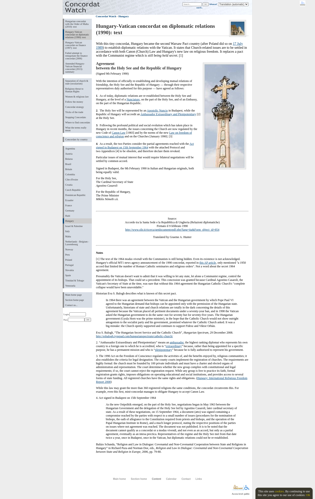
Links (199, 479)
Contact (185, 479)
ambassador (177, 342)
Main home (119, 479)
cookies (279, 491)
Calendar (171, 479)
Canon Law (119, 132)
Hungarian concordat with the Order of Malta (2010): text (77, 24)
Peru (67, 254)
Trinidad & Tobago (74, 280)
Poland (68, 259)
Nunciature (133, 99)
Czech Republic (73, 190)
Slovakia (69, 270)
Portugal (69, 265)
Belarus (69, 159)
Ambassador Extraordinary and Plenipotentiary (168, 114)
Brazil (68, 164)
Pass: (73, 320)
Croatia (68, 184)
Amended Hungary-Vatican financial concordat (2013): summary (75, 67)
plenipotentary (163, 350)
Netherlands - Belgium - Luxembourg (77, 243)
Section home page (74, 300)
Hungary (69, 221)
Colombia (70, 174)
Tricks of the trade (74, 112)
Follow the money (74, 101)
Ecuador (69, 200)
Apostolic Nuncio (157, 110)
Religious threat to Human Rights (74, 90)
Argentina (70, 148)
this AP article (207, 262)
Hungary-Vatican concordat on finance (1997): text (75, 45)
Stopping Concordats (75, 117)
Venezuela (70, 285)
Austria (68, 153)
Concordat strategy (74, 107)
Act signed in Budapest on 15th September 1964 (145, 145)
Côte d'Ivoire (71, 179)
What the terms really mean (75, 129)
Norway (69, 249)
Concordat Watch (106, 16)
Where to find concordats (77, 122)
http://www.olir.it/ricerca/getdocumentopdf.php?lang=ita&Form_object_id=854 (172, 229)
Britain (68, 169)
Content (156, 479)
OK (308, 495)
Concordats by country (76, 139)
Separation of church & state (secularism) (76, 82)
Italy (67, 231)
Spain (68, 275)
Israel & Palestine (74, 226)
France (68, 205)
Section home (139, 479)
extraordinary (174, 346)
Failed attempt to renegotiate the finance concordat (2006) (76, 56)
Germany (69, 210)
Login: (74, 314)
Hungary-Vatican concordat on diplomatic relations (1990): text (77, 35)
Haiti (67, 215)
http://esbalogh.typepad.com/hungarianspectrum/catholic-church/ (134, 336)
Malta (68, 236)
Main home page (73, 294)
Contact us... (71, 305)
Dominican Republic (75, 195)
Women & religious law (77, 96)
